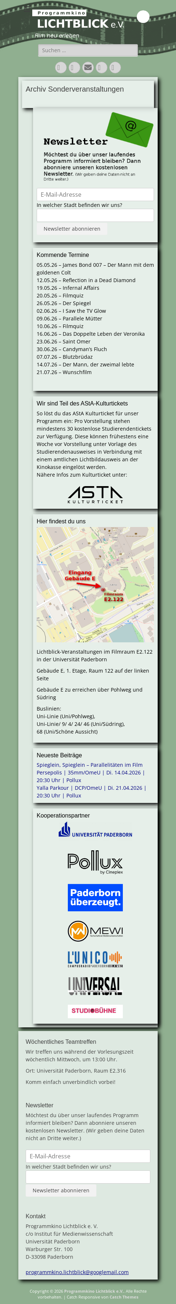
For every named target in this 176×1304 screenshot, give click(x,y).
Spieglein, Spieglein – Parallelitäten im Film (90, 764)
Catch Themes (124, 1297)
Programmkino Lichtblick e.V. (94, 1291)
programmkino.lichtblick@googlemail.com (77, 1272)
